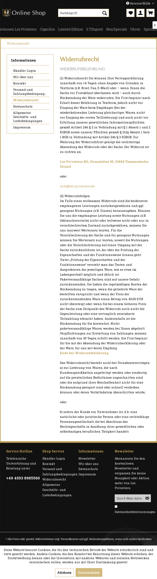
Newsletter (86, 458)
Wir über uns (23, 77)
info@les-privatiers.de (77, 186)
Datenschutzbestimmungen (135, 512)
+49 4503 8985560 (23, 477)
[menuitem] (83, 13)
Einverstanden (89, 573)
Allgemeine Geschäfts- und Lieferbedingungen (28, 117)
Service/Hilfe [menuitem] (138, 3)
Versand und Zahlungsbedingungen (30, 92)
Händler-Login (24, 70)
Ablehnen (64, 573)
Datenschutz (23, 106)
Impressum (21, 127)
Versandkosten (69, 539)
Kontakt (19, 83)
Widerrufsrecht (26, 100)
